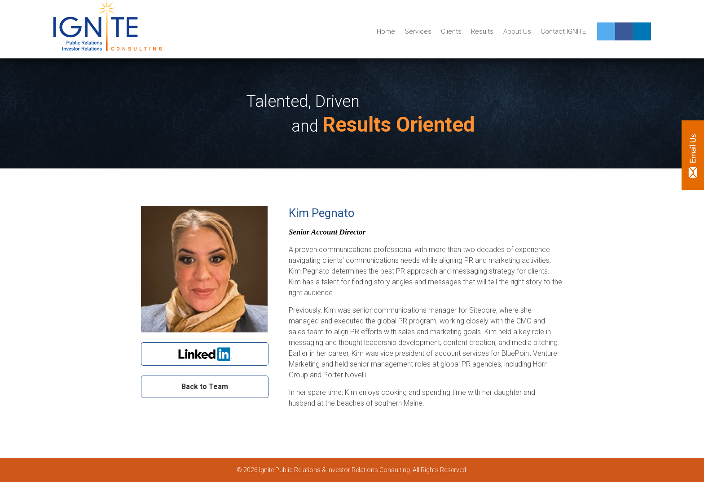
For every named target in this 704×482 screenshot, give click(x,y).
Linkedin (642, 31)
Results (482, 31)
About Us (517, 31)
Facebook (624, 31)
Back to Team (204, 386)
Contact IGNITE (563, 31)
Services (418, 31)
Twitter (606, 31)
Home (386, 31)
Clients (451, 31)
